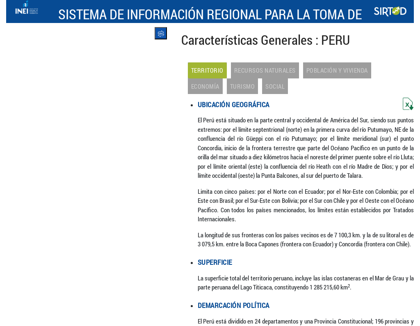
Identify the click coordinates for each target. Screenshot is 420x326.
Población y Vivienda (337, 70)
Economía (205, 86)
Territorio (207, 70)
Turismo (242, 86)
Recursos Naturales (265, 70)
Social (275, 86)
